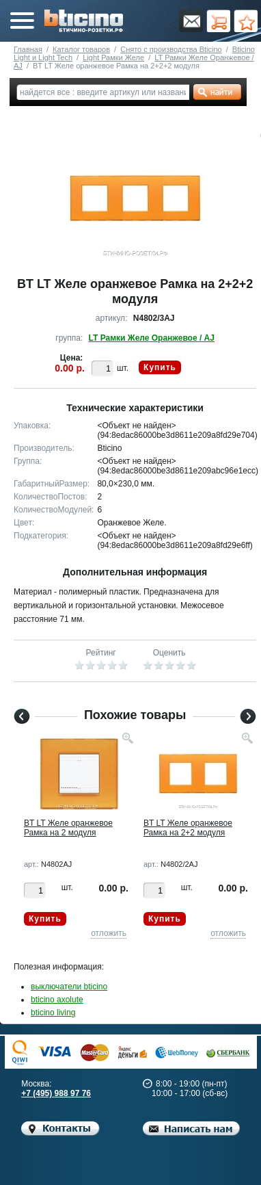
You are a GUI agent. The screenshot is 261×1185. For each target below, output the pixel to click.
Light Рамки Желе (113, 57)
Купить (159, 367)
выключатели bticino (69, 986)
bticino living (53, 1012)
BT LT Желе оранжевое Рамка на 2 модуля (68, 827)
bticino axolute (57, 999)
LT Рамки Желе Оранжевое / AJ (152, 338)
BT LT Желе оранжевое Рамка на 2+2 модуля (187, 827)
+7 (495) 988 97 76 (56, 1093)
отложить (108, 933)
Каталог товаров (81, 49)
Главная (28, 49)
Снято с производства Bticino (170, 49)
